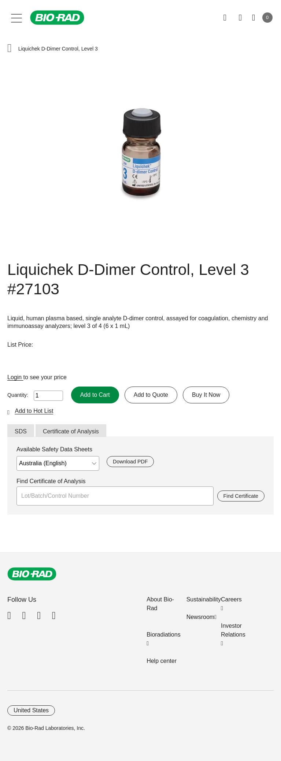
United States (31, 710)
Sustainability (203, 599)
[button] (9, 48)
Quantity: (17, 395)
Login (15, 377)
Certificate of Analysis (71, 431)
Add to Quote (151, 395)
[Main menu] (16, 17)
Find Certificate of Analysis (51, 481)
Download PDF (130, 462)
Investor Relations (233, 630)
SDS (21, 431)
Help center (162, 661)
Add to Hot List (34, 411)
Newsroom (200, 617)
